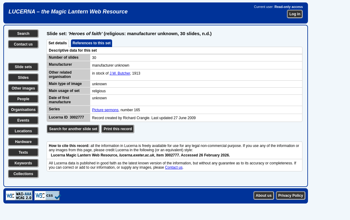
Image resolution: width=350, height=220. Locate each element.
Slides (23, 77)
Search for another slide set (73, 129)
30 (94, 58)
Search (23, 33)
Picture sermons (105, 110)
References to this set (91, 43)
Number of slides (63, 57)
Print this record (118, 129)
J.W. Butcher (120, 73)
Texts (23, 152)
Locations (23, 131)
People (23, 99)
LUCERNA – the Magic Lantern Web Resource (68, 12)
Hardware (23, 142)
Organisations (23, 110)
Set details (57, 43)
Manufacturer (60, 64)
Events (23, 120)
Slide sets (23, 67)
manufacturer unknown (110, 65)
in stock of (100, 73)
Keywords (23, 163)
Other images (23, 88)
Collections (23, 174)
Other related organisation (60, 74)
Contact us (23, 44)
